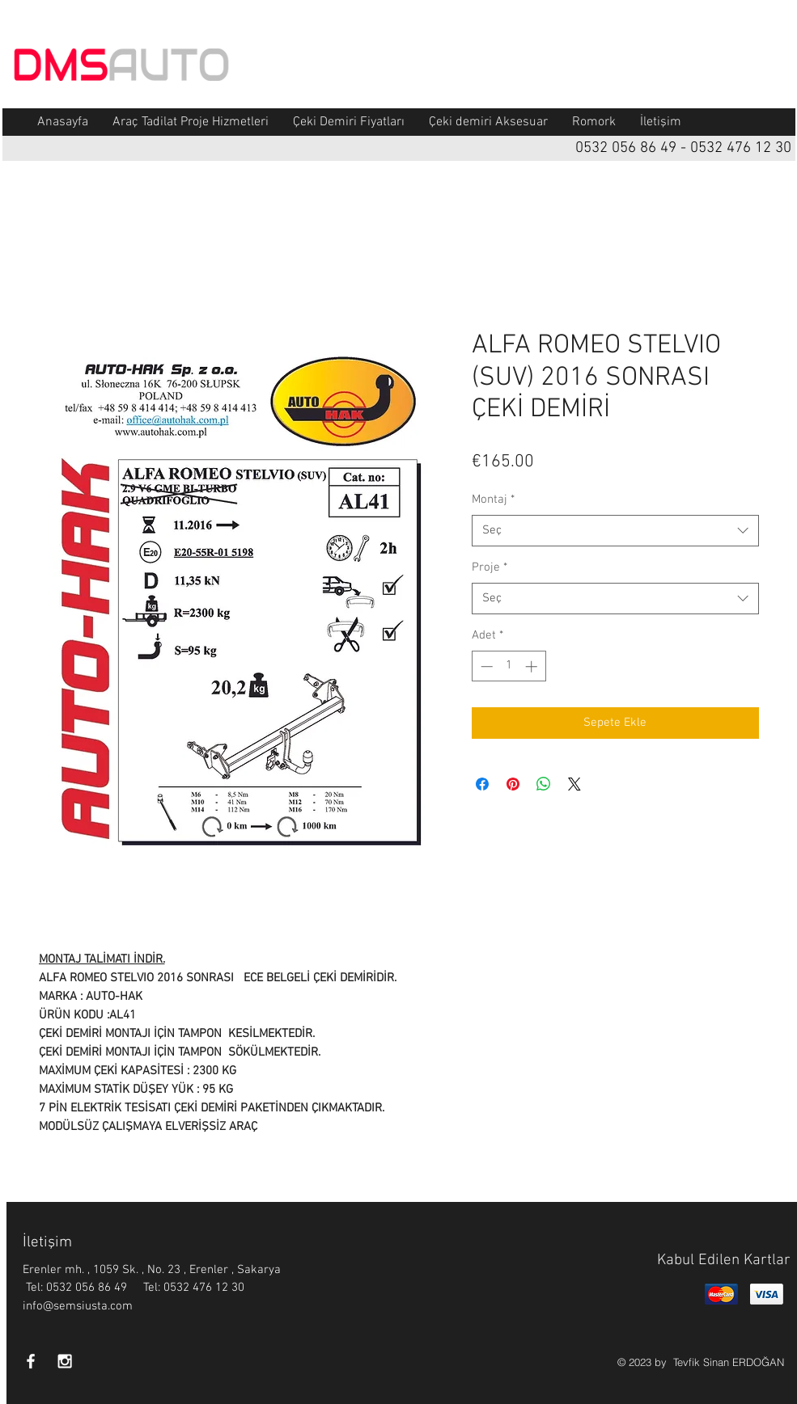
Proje (489, 567)
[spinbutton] (508, 666)
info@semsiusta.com (78, 1306)
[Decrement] (485, 666)
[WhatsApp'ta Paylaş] (543, 784)
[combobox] (615, 530)
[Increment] (533, 666)
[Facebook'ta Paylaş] (482, 784)
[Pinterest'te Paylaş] (513, 784)
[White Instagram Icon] (64, 1361)
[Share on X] (574, 784)
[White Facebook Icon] (30, 1361)
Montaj (493, 499)
